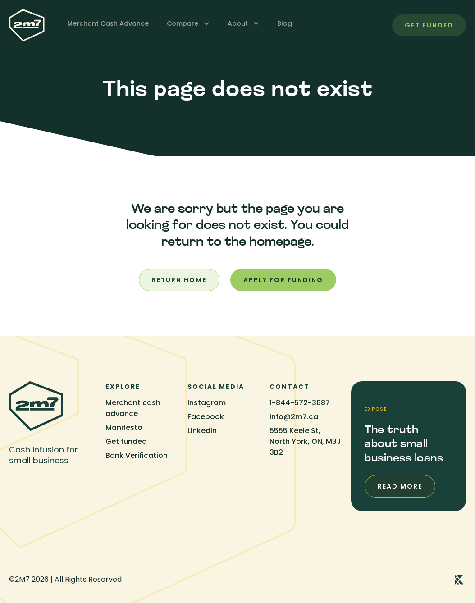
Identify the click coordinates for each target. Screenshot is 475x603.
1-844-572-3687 (299, 402)
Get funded (126, 441)
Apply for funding (283, 279)
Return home (179, 279)
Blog (284, 23)
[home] (27, 25)
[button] (188, 23)
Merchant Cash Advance (108, 23)
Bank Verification (136, 455)
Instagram (206, 402)
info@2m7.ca (293, 416)
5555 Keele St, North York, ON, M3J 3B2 (305, 441)
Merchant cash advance (132, 408)
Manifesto (123, 427)
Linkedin (202, 430)
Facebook (205, 416)
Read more (400, 486)
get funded (429, 25)
